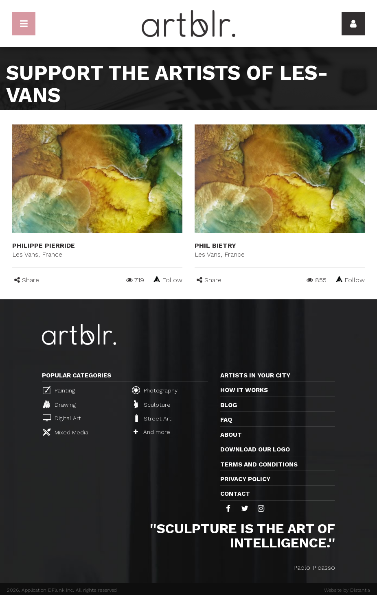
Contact (235, 493)
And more (152, 432)
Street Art (152, 418)
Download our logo (255, 449)
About (231, 434)
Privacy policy (245, 479)
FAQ (226, 419)
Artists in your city (255, 375)
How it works (244, 390)
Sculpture (152, 404)
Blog (228, 405)
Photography (155, 390)
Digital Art (62, 418)
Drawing (59, 404)
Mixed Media (65, 432)
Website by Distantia (347, 590)
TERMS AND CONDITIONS (259, 464)
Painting (59, 390)
